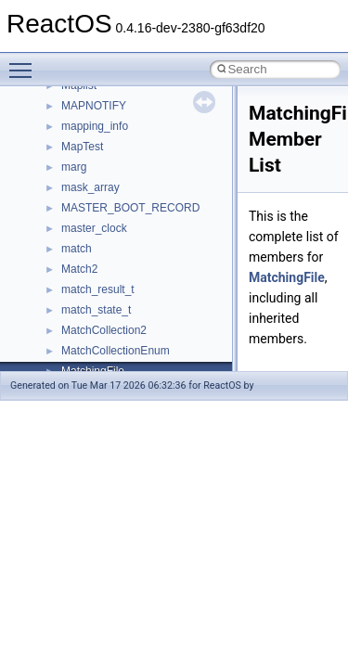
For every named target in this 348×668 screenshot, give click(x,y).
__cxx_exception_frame (120, 187)
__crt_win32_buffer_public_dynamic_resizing (172, 146)
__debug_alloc (97, 289)
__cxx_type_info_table (116, 269)
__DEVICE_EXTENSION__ (129, 330)
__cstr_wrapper (99, 167)
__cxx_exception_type (116, 207)
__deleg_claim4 (100, 309)
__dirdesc (85, 350)
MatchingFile (287, 277)
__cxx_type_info (101, 248)
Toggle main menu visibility (25, 62)
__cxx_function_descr (115, 228)
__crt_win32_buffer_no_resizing (140, 126)
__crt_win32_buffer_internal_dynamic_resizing (175, 105)
